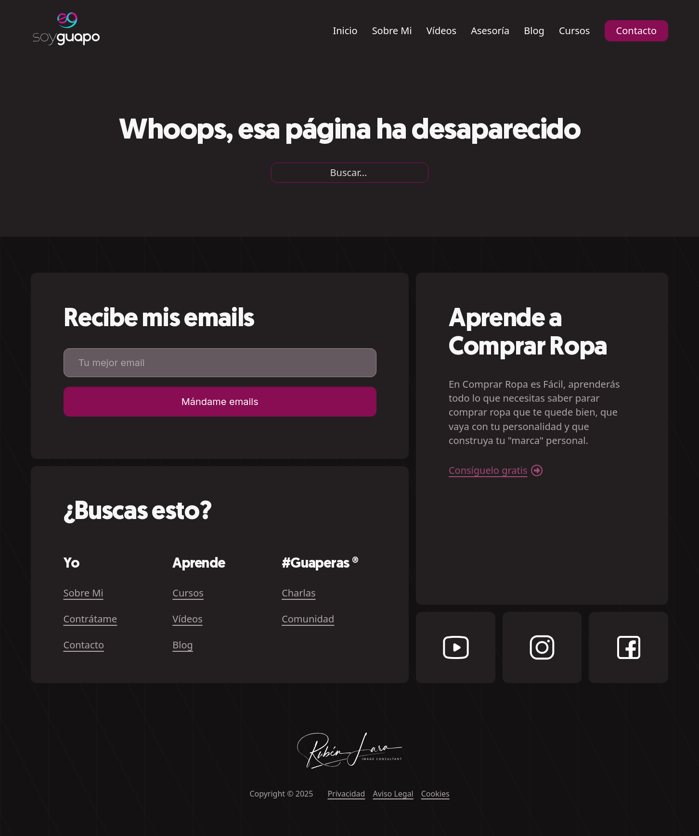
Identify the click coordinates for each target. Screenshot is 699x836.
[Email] (220, 362)
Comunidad (308, 619)
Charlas (298, 593)
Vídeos (441, 31)
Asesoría (490, 31)
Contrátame (90, 619)
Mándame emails (220, 401)
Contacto (636, 30)
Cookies (435, 793)
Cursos (574, 31)
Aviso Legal (393, 793)
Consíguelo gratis (488, 470)
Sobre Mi (392, 31)
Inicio (345, 31)
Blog (534, 31)
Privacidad (346, 793)
